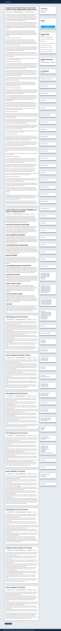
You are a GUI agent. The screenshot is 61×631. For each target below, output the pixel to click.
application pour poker (44, 350)
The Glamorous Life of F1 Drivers (17, 316)
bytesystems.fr (7, 1)
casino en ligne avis (44, 402)
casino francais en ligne (44, 394)
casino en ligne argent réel (45, 392)
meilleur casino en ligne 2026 (45, 114)
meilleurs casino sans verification (46, 418)
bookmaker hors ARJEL (44, 385)
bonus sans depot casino (45, 186)
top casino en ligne (44, 215)
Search (43, 20)
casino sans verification (44, 409)
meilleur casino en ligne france (46, 285)
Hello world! (53, 61)
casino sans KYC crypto (44, 291)
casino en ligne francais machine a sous (47, 452)
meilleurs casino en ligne (45, 193)
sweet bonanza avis (44, 475)
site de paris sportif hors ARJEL (46, 311)
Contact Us (33, 1)
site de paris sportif (44, 447)
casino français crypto (44, 179)
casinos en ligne (43, 222)
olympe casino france (44, 265)
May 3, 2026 (9, 213)
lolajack (11, 16)
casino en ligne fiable (44, 419)
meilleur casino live (44, 128)
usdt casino (42, 325)
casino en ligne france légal (45, 272)
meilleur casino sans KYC (45, 384)
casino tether (43, 310)
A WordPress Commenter (45, 61)
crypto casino (43, 107)
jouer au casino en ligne (44, 410)
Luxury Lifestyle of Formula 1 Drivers (18, 355)
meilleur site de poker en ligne (45, 376)
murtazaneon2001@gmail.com (18, 11)
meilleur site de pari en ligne (45, 290)
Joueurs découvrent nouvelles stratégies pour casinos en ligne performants (21, 210)
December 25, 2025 (10, 318)
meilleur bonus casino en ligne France (47, 78)
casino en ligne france (44, 143)
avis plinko (42, 429)
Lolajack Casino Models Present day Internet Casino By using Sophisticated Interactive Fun (21, 8)
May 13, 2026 (9, 11)
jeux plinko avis (43, 99)
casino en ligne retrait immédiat (46, 437)
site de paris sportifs (44, 317)
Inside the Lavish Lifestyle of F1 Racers (19, 547)
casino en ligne (43, 10)
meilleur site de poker (44, 349)
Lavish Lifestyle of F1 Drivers (15, 471)
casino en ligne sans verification (46, 417)
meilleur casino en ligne (44, 9)
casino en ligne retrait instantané (46, 299)
